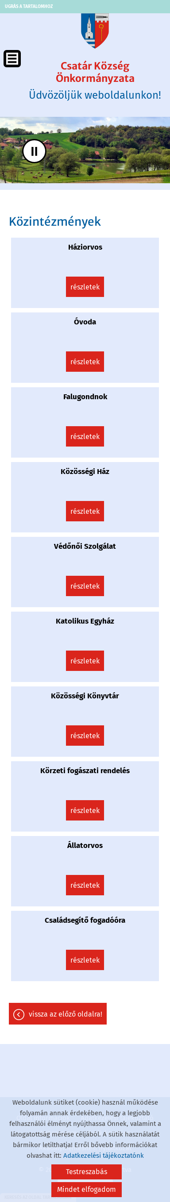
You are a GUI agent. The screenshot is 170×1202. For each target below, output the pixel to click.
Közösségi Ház (85, 471)
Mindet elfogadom (86, 1189)
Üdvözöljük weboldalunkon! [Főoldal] (95, 80)
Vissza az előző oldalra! (65, 1014)
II (34, 151)
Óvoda (85, 322)
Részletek (85, 287)
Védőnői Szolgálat (85, 546)
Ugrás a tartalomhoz (29, 6)
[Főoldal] (94, 31)
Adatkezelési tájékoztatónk (103, 1156)
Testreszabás (86, 1171)
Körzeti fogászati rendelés (85, 770)
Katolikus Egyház (85, 621)
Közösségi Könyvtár (85, 696)
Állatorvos (85, 845)
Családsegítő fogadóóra (85, 920)
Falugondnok (85, 396)
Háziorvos (85, 247)
